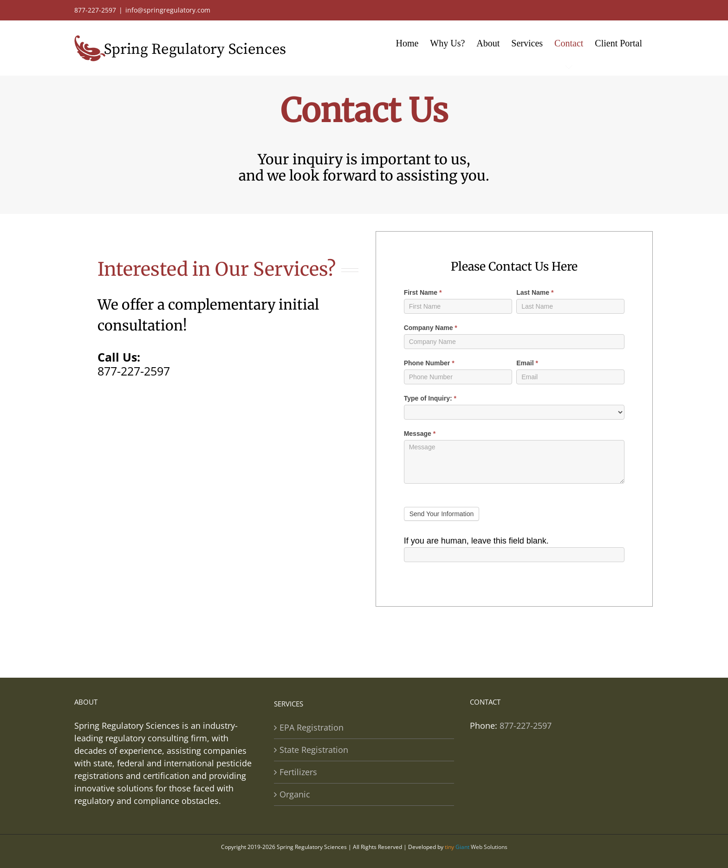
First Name (423, 292)
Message (420, 433)
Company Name (430, 327)
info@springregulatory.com (167, 10)
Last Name (534, 292)
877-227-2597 (134, 371)
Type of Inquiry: (430, 398)
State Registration (314, 749)
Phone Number (429, 363)
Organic (295, 794)
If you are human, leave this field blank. (476, 540)
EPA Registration (312, 727)
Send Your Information (442, 514)
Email (527, 363)
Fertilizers (298, 771)
